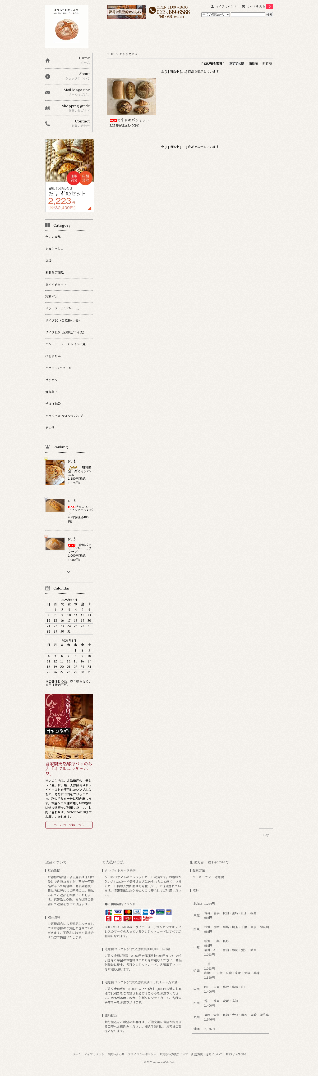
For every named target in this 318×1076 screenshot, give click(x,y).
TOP (110, 54)
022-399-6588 (76, 812)
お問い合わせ (115, 1054)
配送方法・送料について (207, 1054)
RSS (229, 1054)
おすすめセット (130, 54)
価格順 (253, 63)
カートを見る (260, 6)
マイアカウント (226, 6)
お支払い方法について (174, 1054)
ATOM (241, 1054)
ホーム (76, 1054)
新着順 (267, 63)
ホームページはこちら (69, 825)
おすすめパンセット (129, 120)
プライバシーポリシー (142, 1054)
